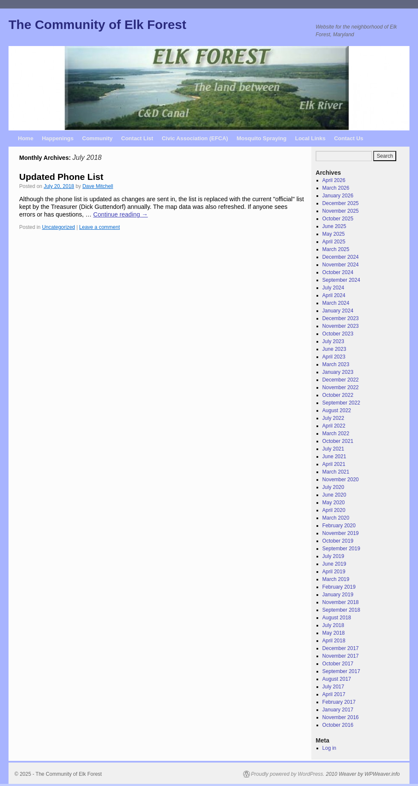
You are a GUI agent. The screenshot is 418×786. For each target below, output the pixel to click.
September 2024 (341, 280)
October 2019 (338, 541)
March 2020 (335, 518)
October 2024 (338, 272)
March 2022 (335, 433)
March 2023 (335, 364)
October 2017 (338, 664)
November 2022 (340, 387)
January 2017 (338, 710)
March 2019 (335, 579)
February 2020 (339, 526)
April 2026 (333, 180)
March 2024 (335, 303)
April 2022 (333, 426)
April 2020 (333, 510)
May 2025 (333, 234)
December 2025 (340, 203)
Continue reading (120, 214)
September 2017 (341, 671)
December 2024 (340, 257)
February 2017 (339, 702)
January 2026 (338, 196)
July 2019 (333, 556)
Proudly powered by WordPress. (288, 774)
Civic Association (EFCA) (195, 138)
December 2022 (340, 380)
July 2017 (333, 687)
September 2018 (341, 610)
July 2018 (333, 625)
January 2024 (338, 311)
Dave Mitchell (97, 186)
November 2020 (340, 480)
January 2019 (338, 595)
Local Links (310, 138)
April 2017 (333, 694)
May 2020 (333, 503)
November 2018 (340, 602)
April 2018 (333, 641)
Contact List (137, 138)
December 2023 (340, 318)
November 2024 (340, 265)
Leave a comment (99, 227)
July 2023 (333, 341)
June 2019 (334, 564)
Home (25, 138)
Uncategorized (58, 227)
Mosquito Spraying (262, 138)
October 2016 (338, 725)
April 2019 (333, 572)
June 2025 (334, 226)
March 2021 (335, 472)
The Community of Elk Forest (97, 24)
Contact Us (348, 138)
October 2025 (338, 219)
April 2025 (333, 242)
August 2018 (336, 618)
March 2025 (335, 249)
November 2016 (340, 717)
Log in (329, 748)
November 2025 (340, 211)
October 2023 (338, 334)
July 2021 (333, 449)
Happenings (57, 138)
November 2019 (340, 533)
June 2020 (334, 495)
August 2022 (336, 410)
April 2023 (333, 357)
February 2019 (339, 587)
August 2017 (336, 679)
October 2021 (338, 441)
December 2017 (340, 648)
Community (97, 138)
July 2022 (333, 418)
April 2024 (333, 295)
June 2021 (334, 456)
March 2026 (335, 188)
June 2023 (334, 349)
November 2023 (340, 326)
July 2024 (333, 288)
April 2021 (333, 464)
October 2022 (338, 395)
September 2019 (341, 549)
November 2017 (340, 656)
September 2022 (341, 403)
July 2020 (333, 487)
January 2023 (338, 372)
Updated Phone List (61, 177)
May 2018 (333, 633)
